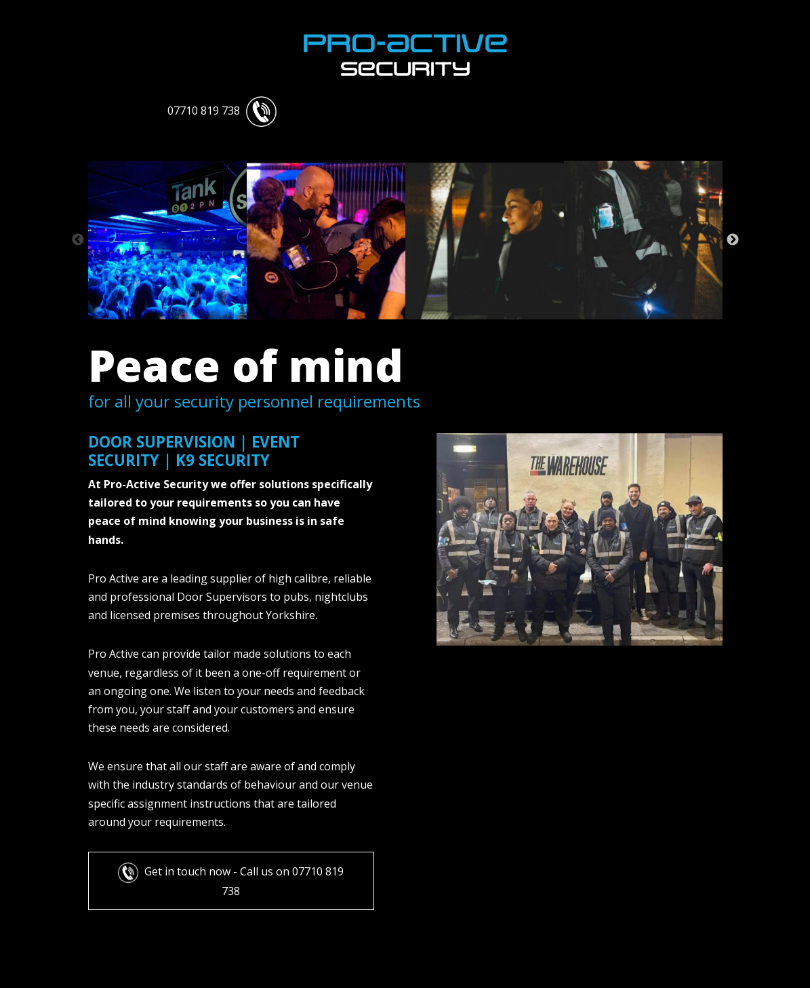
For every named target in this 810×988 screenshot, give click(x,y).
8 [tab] (344, 329)
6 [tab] (303, 329)
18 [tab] (547, 329)
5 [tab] (283, 329)
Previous (78, 240)
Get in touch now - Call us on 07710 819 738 (231, 880)
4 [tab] (263, 329)
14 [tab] (466, 329)
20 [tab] (588, 329)
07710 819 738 (222, 110)
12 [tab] (425, 329)
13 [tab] (446, 329)
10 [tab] (385, 329)
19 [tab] (568, 329)
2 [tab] (222, 329)
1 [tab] (202, 329)
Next (733, 240)
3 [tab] (242, 329)
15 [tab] (486, 329)
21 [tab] (608, 329)
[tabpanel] (167, 240)
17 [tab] (527, 329)
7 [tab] (324, 329)
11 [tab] (405, 329)
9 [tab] (364, 329)
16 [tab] (507, 329)
